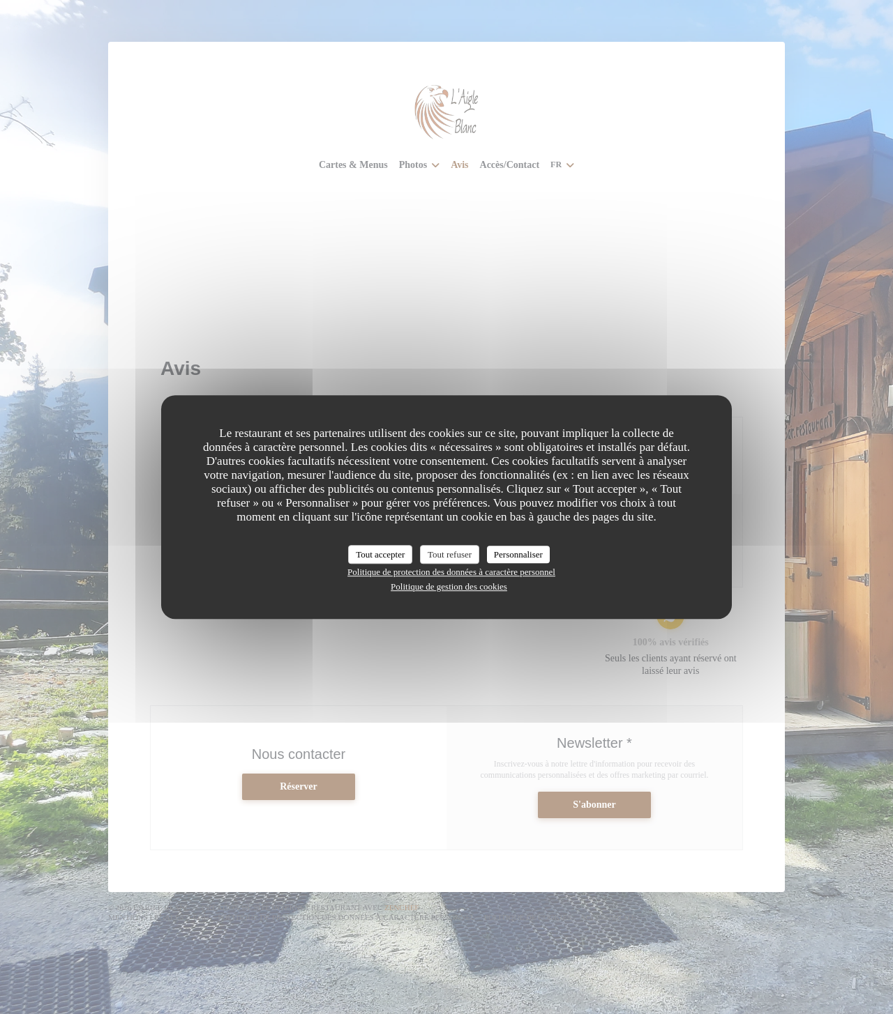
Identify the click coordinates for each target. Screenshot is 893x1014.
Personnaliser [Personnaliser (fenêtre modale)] (518, 554)
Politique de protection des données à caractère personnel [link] (451, 572)
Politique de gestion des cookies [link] (449, 586)
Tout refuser (450, 554)
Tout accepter (380, 554)
